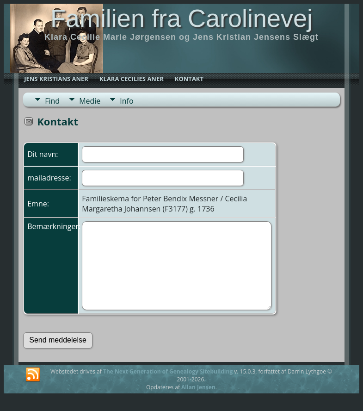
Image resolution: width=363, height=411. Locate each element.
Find (52, 101)
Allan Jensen (198, 387)
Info (126, 101)
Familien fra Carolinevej (181, 18)
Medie (89, 101)
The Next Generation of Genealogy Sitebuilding (168, 371)
